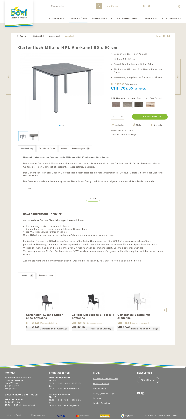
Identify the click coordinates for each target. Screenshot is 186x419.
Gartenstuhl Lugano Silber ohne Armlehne (44, 316)
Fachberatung (99, 388)
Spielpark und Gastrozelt (21, 395)
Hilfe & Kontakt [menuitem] (112, 6)
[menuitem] (75, 6)
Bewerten (156, 125)
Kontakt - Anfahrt (101, 383)
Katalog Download (102, 403)
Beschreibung (27, 148)
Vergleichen (117, 125)
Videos (64, 148)
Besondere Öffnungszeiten (105, 379)
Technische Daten (47, 148)
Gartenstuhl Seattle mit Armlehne (133, 316)
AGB (175, 415)
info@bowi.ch (11, 389)
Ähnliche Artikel (46, 276)
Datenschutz (164, 415)
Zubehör (26, 276)
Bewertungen (81, 148)
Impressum (150, 415)
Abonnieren (148, 380)
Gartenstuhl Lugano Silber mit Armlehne (93, 316)
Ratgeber (97, 398)
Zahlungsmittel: (38, 415)
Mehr (93, 198)
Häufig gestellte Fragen (104, 393)
